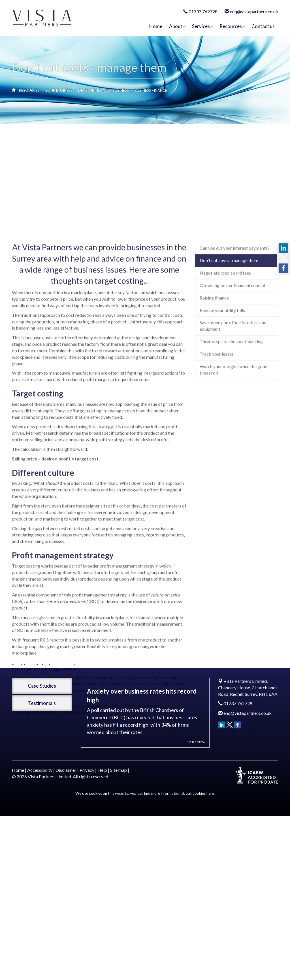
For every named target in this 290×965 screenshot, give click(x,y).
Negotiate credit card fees (225, 327)
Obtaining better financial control (232, 340)
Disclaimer (66, 770)
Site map (118, 770)
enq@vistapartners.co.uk (254, 11)
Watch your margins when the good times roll (234, 424)
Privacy (87, 770)
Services (202, 26)
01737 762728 (203, 11)
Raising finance (214, 352)
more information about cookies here (182, 793)
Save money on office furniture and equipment (233, 380)
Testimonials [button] (42, 703)
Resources (232, 26)
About (177, 26)
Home (155, 26)
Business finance (151, 90)
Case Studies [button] (42, 686)
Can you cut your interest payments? (235, 302)
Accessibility (39, 770)
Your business (58, 90)
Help (102, 770)
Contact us (263, 26)
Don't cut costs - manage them (229, 315)
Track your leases (217, 408)
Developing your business (103, 90)
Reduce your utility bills (222, 364)
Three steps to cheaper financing (231, 396)
